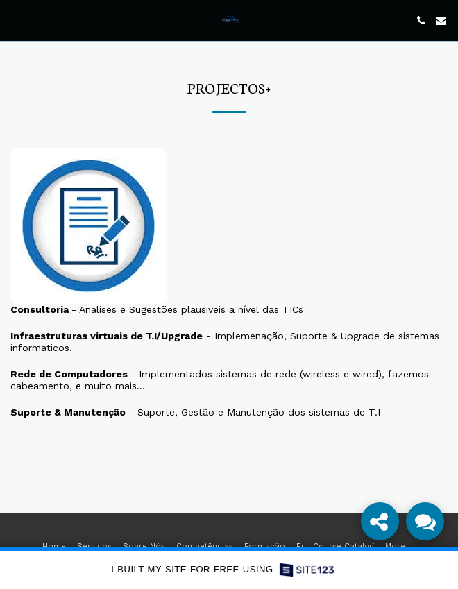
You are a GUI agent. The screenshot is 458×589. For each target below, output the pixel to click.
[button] (15, 20)
